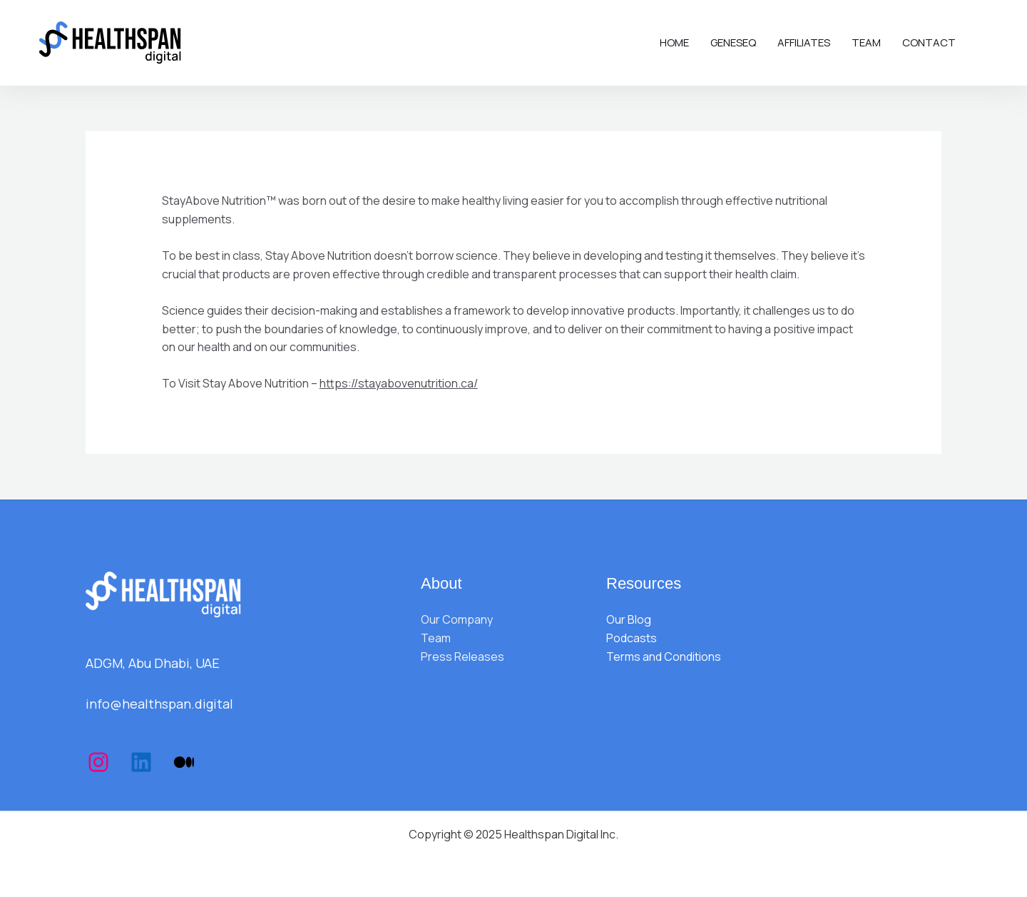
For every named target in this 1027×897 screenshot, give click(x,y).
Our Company (457, 619)
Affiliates (803, 42)
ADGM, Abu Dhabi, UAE (153, 663)
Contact (929, 42)
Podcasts (631, 638)
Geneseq (733, 42)
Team (866, 42)
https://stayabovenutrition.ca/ (399, 383)
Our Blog (628, 619)
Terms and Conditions (663, 656)
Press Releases (462, 656)
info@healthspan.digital (159, 703)
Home (674, 42)
